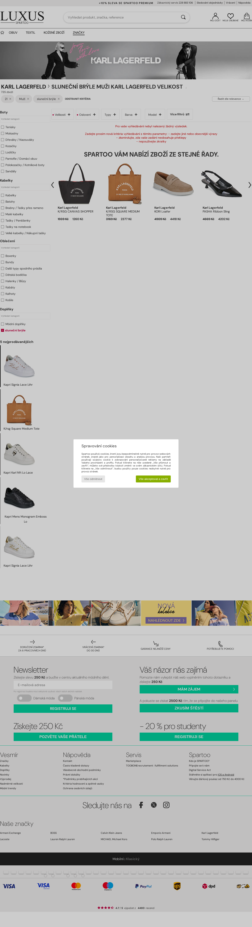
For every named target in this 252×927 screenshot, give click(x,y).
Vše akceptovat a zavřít (153, 479)
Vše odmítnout (93, 479)
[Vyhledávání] (183, 17)
